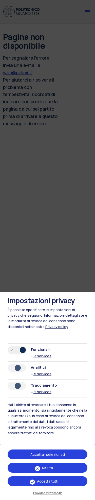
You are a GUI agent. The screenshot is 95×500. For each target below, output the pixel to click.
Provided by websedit (47, 493)
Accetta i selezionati (47, 454)
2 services (41, 391)
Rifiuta (47, 467)
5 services (41, 373)
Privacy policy (56, 326)
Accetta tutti (47, 481)
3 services (41, 356)
